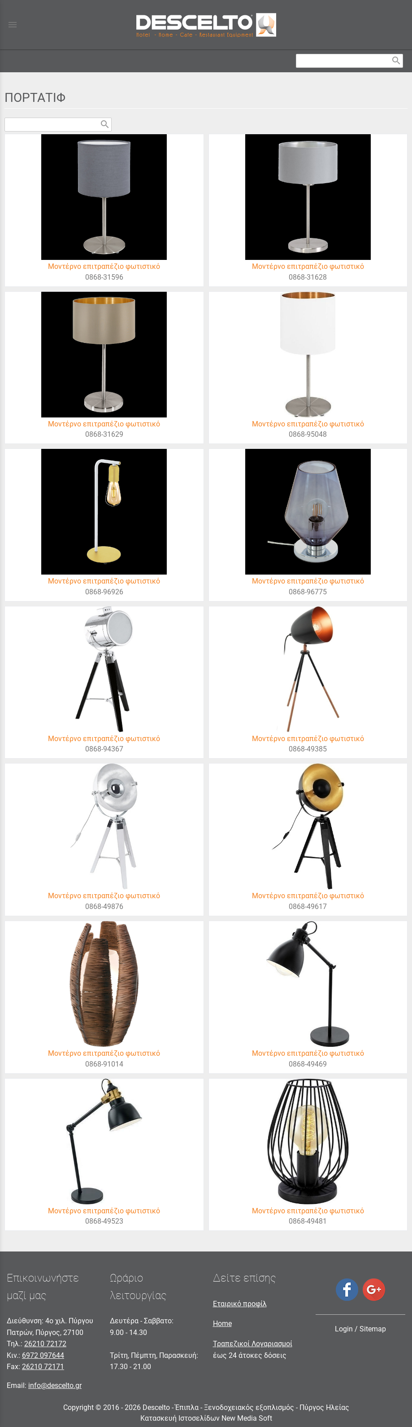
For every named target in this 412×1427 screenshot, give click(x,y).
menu (12, 24)
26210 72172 (45, 1343)
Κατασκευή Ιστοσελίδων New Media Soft (206, 1418)
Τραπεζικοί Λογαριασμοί (252, 1343)
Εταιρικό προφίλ (240, 1304)
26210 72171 (43, 1366)
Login (344, 1329)
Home (222, 1323)
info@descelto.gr (55, 1385)
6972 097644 (43, 1355)
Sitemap (373, 1329)
